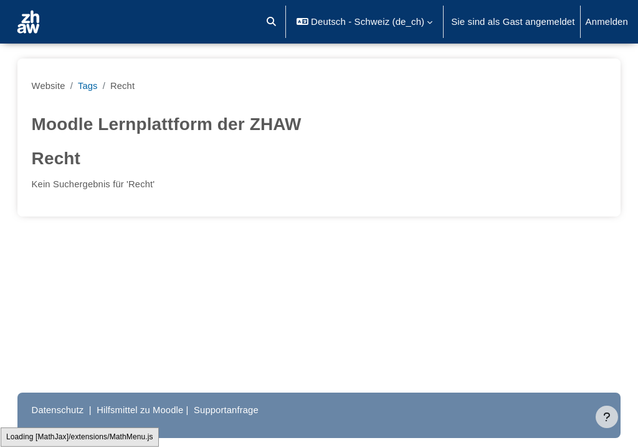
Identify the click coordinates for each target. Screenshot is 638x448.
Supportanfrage (241, 409)
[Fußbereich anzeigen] (607, 417)
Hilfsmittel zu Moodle (154, 409)
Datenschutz (70, 409)
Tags (101, 85)
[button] (271, 22)
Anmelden (607, 21)
